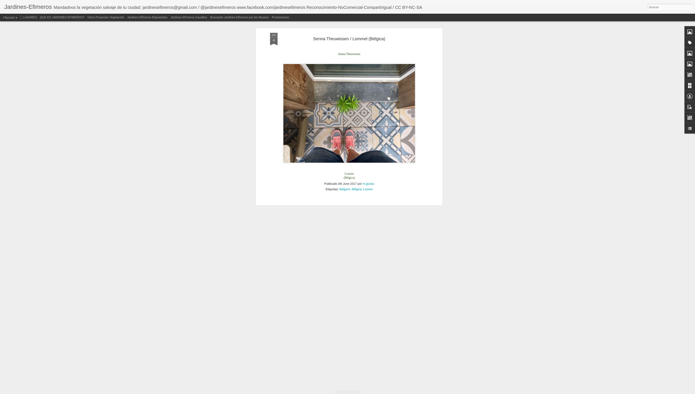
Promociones (280, 17)
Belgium (344, 111)
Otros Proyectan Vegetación (106, 17)
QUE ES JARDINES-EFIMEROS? (62, 17)
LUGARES (30, 17)
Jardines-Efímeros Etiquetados (147, 17)
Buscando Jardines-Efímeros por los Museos (239, 17)
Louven (368, 111)
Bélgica (356, 111)
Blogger (396, 391)
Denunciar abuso (410, 391)
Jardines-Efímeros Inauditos (188, 17)
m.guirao (368, 106)
